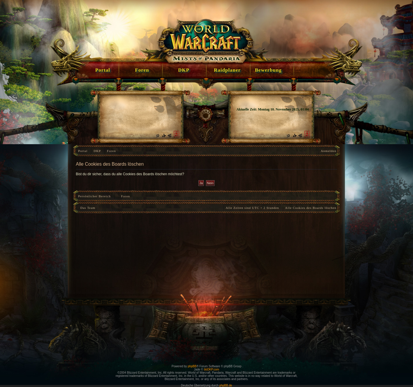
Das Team (86, 207)
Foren (111, 151)
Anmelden (328, 151)
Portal (82, 151)
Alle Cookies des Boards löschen (310, 207)
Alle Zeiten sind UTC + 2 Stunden (252, 207)
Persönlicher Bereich (94, 196)
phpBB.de (225, 385)
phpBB (192, 366)
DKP (97, 151)
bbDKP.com (211, 369)
